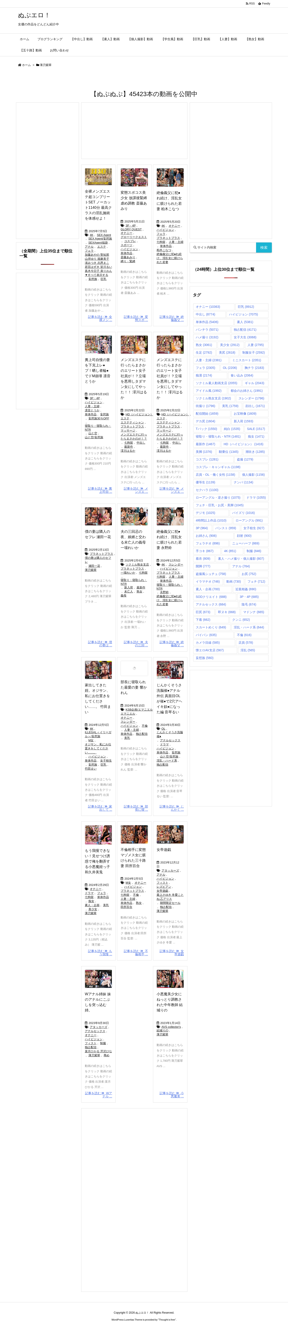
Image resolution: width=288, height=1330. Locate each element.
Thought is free (167, 1319)
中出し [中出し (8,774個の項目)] (205, 314)
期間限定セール (170, 903)
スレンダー (176, 564)
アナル (89, 246)
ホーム (26, 65)
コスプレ (130, 241)
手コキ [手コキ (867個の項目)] (205, 551)
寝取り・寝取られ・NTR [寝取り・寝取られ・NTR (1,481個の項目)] (218, 436)
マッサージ (128, 430)
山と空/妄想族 (94, 437)
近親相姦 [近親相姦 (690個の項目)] (245, 589)
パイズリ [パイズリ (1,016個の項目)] (243, 513)
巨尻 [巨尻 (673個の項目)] (203, 612)
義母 (123, 595)
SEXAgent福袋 (98, 242)
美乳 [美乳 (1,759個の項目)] (230, 406)
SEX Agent (104, 235)
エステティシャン (132, 422)
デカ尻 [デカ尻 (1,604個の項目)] (205, 421)
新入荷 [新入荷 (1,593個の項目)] (243, 421)
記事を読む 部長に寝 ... (136, 808)
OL (163, 728)
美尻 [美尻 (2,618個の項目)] (227, 352)
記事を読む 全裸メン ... (100, 318)
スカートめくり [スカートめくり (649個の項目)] (211, 627)
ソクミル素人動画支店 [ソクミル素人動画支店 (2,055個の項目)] (216, 383)
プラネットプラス (168, 238)
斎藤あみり (128, 257)
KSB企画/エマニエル (139, 709)
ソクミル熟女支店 (137, 564)
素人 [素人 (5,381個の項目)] (245, 322)
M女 (91, 740)
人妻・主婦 (176, 242)
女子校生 (106, 760)
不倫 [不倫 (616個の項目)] (244, 635)
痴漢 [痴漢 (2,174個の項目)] (204, 375)
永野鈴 (164, 592)
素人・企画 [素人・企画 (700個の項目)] (208, 589)
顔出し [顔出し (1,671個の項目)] (255, 406)
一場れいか (128, 572)
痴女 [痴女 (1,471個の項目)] (256, 436)
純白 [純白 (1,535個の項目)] (232, 429)
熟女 (139, 591)
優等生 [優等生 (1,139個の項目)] (205, 482)
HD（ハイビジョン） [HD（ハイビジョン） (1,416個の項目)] (243, 444)
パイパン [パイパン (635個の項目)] (206, 635)
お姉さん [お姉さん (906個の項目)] (206, 535)
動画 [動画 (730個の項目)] (233, 581)
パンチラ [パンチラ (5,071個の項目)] (207, 329)
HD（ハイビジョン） (139, 414)
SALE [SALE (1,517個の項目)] (256, 429)
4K (91, 235)
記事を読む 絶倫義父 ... (172, 318)
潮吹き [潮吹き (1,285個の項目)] (255, 452)
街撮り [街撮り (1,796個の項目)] (205, 406)
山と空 (92, 433)
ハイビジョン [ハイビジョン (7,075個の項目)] (243, 314)
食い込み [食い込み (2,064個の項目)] (242, 375)
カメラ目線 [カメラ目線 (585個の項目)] (208, 642)
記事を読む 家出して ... (100, 808)
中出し (141, 442)
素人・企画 (92, 905)
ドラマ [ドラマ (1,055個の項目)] (256, 497)
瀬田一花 (94, 566)
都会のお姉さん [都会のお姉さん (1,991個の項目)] (247, 390)
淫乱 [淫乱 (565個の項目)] (248, 650)
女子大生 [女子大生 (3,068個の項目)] (245, 337)
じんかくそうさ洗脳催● (170, 734)
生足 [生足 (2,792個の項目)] (204, 352)
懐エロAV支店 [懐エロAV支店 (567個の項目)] (210, 650)
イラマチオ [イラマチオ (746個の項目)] (208, 581)
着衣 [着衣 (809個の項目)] (203, 558)
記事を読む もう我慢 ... (100, 952)
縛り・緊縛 (128, 261)
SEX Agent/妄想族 (100, 238)
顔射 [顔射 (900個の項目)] (244, 535)
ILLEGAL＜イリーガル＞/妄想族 (98, 734)
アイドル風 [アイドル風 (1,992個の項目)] (208, 390)
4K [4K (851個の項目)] (230, 551)
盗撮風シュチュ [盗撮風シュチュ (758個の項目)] (211, 574)
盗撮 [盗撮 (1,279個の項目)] (245, 459)
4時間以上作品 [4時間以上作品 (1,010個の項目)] (211, 520)
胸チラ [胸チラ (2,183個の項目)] (254, 368)
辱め (106, 1055)
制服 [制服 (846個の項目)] (254, 551)
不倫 (145, 725)
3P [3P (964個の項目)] (202, 528)
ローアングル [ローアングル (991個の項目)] (249, 520)
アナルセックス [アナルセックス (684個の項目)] (211, 604)
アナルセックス (170, 740)
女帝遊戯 (164, 850)
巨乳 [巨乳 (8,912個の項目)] (246, 306)
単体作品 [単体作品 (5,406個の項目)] (207, 322)
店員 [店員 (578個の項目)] (245, 642)
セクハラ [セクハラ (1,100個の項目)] (207, 490)
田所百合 (126, 907)
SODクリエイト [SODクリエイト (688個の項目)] (211, 597)
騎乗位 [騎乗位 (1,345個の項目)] (228, 452)
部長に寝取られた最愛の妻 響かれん (134, 687)
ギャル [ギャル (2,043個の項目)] (254, 383)
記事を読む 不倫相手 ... (136, 952)
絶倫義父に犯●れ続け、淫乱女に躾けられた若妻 (170, 258)
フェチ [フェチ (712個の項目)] (256, 581)
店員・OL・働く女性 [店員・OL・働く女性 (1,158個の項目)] (215, 474)
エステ (101, 246)
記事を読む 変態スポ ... (136, 318)
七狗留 (161, 242)
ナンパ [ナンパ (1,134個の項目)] (243, 482)
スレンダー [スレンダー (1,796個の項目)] (251, 398)
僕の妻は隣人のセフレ (98, 560)
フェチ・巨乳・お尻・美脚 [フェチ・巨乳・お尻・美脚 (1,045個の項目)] (219, 505)
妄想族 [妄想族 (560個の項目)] (205, 658)
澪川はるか (128, 450)
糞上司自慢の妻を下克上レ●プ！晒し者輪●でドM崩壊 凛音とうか (97, 370)
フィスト (162, 882)
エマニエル (128, 713)
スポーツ (126, 245)
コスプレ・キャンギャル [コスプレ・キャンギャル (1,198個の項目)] (218, 467)
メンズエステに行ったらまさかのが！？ (134, 436)
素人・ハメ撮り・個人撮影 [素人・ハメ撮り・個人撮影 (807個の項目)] (241, 558)
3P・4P (131, 225)
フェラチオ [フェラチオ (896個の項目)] (208, 543)
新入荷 (128, 587)
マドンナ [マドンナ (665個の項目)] (253, 612)
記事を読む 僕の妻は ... (100, 643)
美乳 (127, 738)
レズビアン (164, 886)
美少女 (92, 909)
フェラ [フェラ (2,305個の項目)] (205, 368)
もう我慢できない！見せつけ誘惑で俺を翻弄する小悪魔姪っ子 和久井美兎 (97, 861)
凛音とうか (92, 410)
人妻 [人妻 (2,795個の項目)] (256, 345)
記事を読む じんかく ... (172, 808)
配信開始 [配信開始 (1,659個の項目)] (207, 413)
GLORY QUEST (131, 229)
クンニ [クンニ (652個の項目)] (241, 619)
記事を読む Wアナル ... (98, 1094)
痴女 (91, 901)
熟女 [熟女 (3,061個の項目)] (204, 345)
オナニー (126, 233)
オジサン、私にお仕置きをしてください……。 (98, 748)
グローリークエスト (134, 237)
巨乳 (103, 279)
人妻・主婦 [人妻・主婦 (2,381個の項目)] (208, 360)
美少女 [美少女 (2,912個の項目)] (229, 345)
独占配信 (142, 733)
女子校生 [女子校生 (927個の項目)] (253, 528)
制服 (103, 1043)
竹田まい (91, 768)
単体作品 (126, 253)
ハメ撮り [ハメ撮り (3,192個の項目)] (207, 337)
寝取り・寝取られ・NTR (98, 427)
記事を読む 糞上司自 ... (100, 490)
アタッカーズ (170, 870)
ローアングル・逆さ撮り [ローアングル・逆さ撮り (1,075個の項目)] (218, 497)
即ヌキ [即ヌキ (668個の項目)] (227, 612)
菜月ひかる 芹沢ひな (98, 1051)
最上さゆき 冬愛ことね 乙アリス (170, 897)
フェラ (89, 250)
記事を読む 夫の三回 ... (136, 643)
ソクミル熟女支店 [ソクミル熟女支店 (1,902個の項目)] (213, 398)
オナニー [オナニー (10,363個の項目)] (208, 306)
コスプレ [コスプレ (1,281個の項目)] (207, 459)
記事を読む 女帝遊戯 (172, 952)
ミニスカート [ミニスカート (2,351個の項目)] (246, 360)
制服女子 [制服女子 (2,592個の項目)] (253, 352)
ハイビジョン (129, 249)
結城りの (162, 1030)
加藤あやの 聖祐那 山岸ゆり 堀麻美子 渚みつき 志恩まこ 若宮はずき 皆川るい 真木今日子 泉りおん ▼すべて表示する (98, 265)
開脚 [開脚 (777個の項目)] (203, 566)
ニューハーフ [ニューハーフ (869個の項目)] (245, 543)
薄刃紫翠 (91, 570)
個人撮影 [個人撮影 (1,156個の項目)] (253, 474)
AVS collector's (171, 1026)
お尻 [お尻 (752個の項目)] (249, 574)
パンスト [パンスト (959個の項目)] (225, 528)
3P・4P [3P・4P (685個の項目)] (249, 597)
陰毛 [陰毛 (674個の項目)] (249, 604)
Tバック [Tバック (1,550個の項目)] (206, 429)
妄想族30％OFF (98, 418)
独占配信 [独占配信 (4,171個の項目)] (245, 329)
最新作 (128, 446)
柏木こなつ (164, 250)
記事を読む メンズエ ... (136, 490)
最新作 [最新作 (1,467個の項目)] (205, 444)
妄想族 (92, 279)
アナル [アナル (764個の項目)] (241, 566)
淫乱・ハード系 (167, 760)
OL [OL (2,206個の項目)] (230, 368)
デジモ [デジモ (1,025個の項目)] (205, 513)
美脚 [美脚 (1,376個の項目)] (204, 452)
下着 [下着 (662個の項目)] (203, 619)
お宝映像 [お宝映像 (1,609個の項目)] (245, 413)
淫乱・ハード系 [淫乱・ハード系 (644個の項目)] (249, 627)
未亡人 (128, 591)
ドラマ (164, 744)
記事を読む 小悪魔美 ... (172, 1094)
